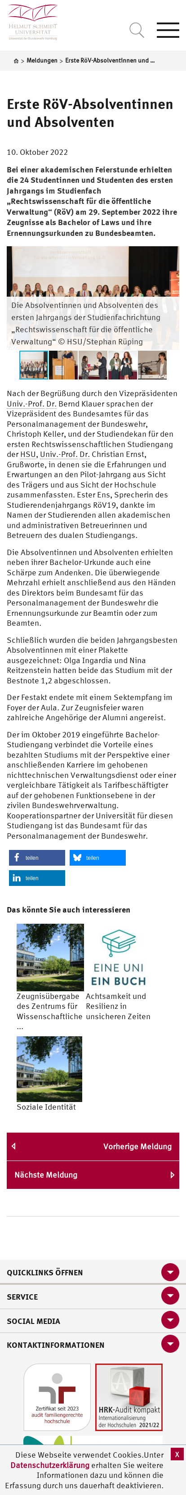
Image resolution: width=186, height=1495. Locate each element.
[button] (171, 254)
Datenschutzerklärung (49, 1465)
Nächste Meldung (45, 1174)
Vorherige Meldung (137, 1146)
